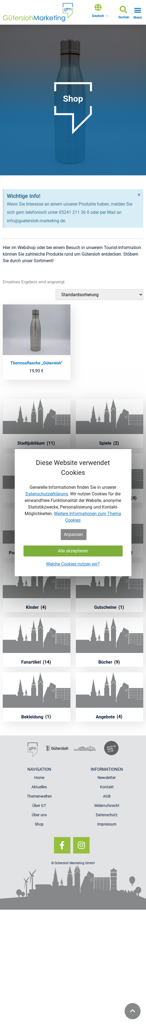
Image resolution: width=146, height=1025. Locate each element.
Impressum (106, 824)
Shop (39, 824)
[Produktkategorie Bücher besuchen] (110, 642)
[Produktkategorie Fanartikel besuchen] (36, 642)
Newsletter (107, 777)
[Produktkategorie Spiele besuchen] (110, 423)
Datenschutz (107, 815)
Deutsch (98, 16)
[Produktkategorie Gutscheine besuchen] (110, 587)
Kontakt (107, 787)
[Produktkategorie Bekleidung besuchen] (36, 697)
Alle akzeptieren (73, 550)
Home (39, 777)
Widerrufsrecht (106, 805)
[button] (123, 13)
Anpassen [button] (73, 534)
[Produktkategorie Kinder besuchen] (36, 587)
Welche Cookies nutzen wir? (73, 564)
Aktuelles (39, 787)
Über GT (39, 805)
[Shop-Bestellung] (99, 294)
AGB (107, 796)
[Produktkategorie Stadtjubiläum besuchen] (36, 423)
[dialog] (73, 512)
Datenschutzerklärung (46, 493)
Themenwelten (39, 796)
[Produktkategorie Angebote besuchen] (110, 697)
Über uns (39, 815)
